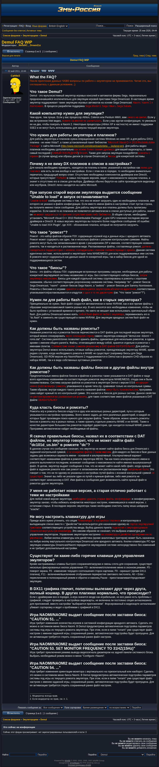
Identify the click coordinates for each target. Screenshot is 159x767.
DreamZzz (35, 45)
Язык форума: (39, 26)
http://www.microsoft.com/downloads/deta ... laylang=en (92, 146)
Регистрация (10, 26)
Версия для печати (11, 56)
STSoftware (75, 763)
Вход (28, 26)
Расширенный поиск (146, 26)
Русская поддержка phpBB (79, 765)
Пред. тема (138, 56)
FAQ (21, 26)
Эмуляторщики (30, 35)
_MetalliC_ (23, 45)
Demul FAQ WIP (17, 42)
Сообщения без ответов (13, 31)
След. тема (151, 56)
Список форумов (11, 35)
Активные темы (34, 31)
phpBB (67, 761)
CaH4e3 (15, 75)
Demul (44, 35)
